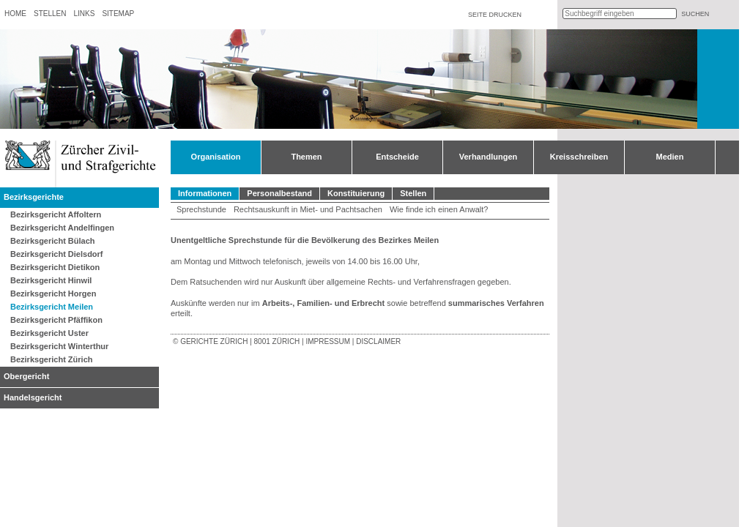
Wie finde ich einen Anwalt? (439, 209)
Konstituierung (356, 193)
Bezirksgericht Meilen (51, 306)
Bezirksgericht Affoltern (55, 214)
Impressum (327, 341)
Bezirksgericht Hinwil (51, 280)
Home (15, 14)
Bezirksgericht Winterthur (59, 346)
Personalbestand (279, 193)
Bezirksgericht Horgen (53, 293)
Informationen (204, 193)
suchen (695, 14)
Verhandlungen (488, 156)
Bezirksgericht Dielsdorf (56, 254)
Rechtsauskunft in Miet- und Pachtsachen (308, 209)
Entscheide (397, 156)
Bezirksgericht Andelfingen (62, 227)
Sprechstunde (201, 209)
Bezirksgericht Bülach (52, 240)
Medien (670, 156)
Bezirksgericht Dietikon (55, 267)
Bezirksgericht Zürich (51, 359)
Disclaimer (378, 341)
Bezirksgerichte (34, 197)
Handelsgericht (33, 397)
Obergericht (26, 376)
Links (83, 14)
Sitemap (118, 14)
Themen (306, 156)
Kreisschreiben (579, 156)
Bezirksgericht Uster (49, 333)
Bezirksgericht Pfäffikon (56, 319)
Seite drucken (494, 14)
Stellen (50, 14)
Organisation (216, 156)
